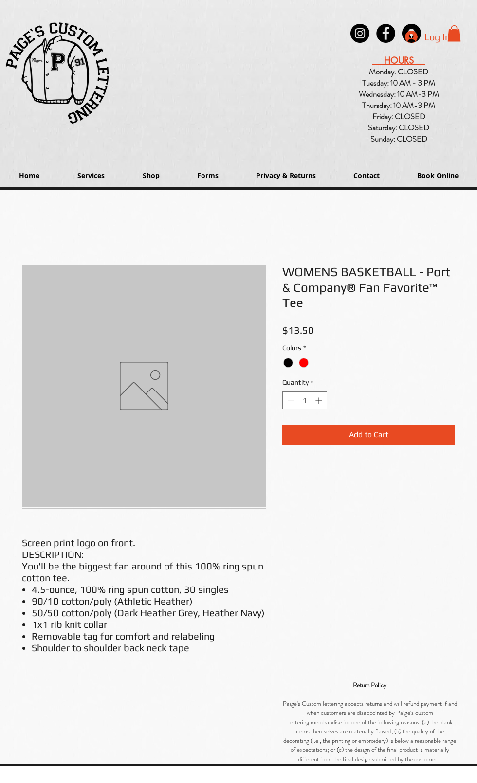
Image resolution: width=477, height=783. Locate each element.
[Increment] (319, 400)
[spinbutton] (304, 400)
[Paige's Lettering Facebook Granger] (385, 33)
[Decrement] (290, 400)
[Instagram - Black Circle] (359, 33)
